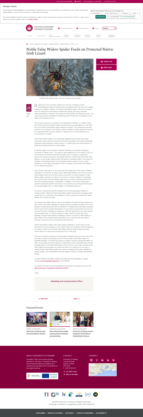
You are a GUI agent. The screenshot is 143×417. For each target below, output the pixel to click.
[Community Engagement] (112, 36)
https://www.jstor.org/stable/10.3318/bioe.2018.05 (51, 268)
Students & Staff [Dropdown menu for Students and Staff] (110, 1)
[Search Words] (109, 28)
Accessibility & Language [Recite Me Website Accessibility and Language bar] (92, 1)
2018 (72, 44)
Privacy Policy (33, 19)
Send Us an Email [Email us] (72, 374)
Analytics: (125, 13)
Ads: (134, 13)
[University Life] (41, 36)
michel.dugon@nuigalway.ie (49, 261)
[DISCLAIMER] (41, 413)
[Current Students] (82, 29)
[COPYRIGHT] (70, 413)
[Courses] (31, 36)
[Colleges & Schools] (67, 36)
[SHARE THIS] (106, 61)
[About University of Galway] (54, 36)
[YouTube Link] (102, 360)
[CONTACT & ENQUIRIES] (86, 413)
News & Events (54, 44)
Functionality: (95, 13)
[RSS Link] (113, 360)
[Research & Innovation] (78, 36)
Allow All (101, 16)
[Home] (27, 44)
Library (79, 1)
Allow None (114, 16)
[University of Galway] (39, 28)
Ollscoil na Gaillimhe (65, 1)
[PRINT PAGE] (106, 67)
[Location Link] (103, 375)
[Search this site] (115, 28)
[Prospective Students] (65, 29)
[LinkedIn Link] (108, 360)
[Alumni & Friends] (101, 36)
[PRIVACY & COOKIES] (56, 413)
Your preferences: (111, 13)
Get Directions (71, 371)
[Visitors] (96, 29)
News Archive (65, 44)
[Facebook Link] (97, 360)
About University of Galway (39, 44)
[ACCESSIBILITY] (101, 413)
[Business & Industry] (89, 36)
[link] (46, 394)
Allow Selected (128, 16)
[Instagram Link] (91, 360)
